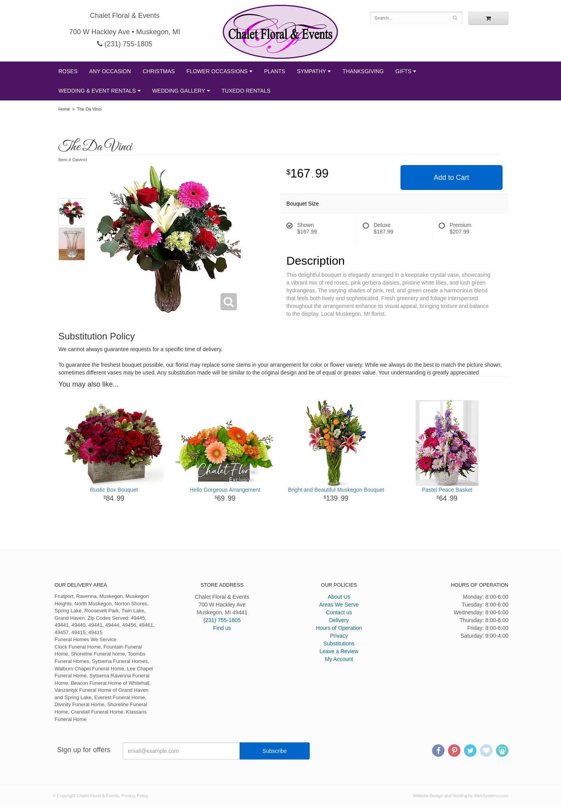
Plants (274, 71)
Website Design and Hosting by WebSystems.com (460, 795)
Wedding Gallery (178, 91)
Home (64, 109)
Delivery (339, 620)
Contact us (339, 612)
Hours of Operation (339, 628)
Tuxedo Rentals (246, 91)
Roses (68, 71)
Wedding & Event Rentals (97, 91)
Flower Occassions (217, 71)
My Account (339, 659)
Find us (222, 628)
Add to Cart (451, 177)
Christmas (159, 71)
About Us (339, 597)
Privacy (339, 636)
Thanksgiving (363, 71)
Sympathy (311, 71)
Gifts (403, 71)
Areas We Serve (339, 604)
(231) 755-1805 (124, 44)
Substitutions (339, 643)
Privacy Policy (135, 795)
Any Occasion (110, 71)
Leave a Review (338, 651)
